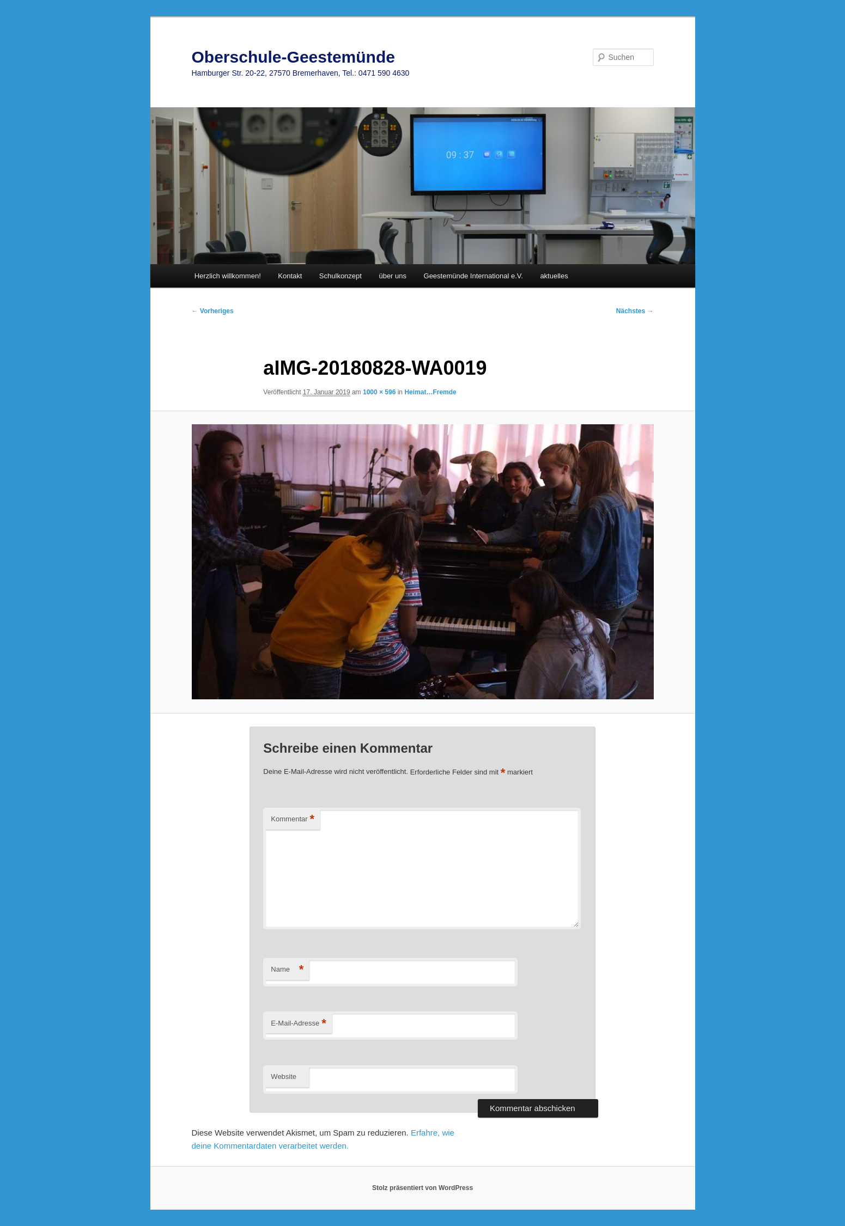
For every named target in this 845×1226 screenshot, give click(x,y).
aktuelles (554, 276)
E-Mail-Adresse (298, 1024)
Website (283, 1076)
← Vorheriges (213, 311)
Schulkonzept (340, 276)
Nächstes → (635, 311)
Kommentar (292, 819)
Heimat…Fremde (430, 392)
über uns (392, 276)
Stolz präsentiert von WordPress (422, 1188)
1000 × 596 (379, 392)
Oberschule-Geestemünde (293, 57)
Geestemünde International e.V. (473, 276)
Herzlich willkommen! (227, 276)
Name (287, 970)
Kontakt (290, 276)
